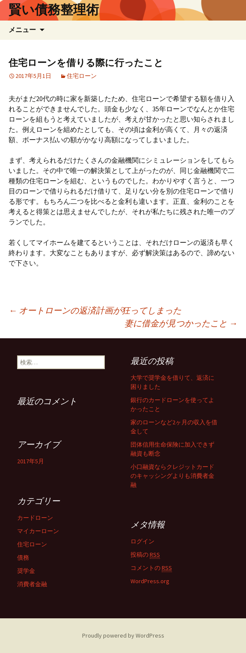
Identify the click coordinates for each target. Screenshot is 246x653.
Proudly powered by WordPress (123, 635)
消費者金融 (32, 584)
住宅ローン (82, 76)
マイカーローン (38, 531)
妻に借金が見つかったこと (180, 323)
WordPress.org (149, 581)
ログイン (142, 541)
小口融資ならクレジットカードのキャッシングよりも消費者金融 (172, 476)
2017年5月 (30, 461)
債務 (23, 557)
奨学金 (26, 571)
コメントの (151, 568)
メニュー (22, 29)
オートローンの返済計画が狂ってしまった (95, 310)
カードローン (35, 518)
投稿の (145, 555)
